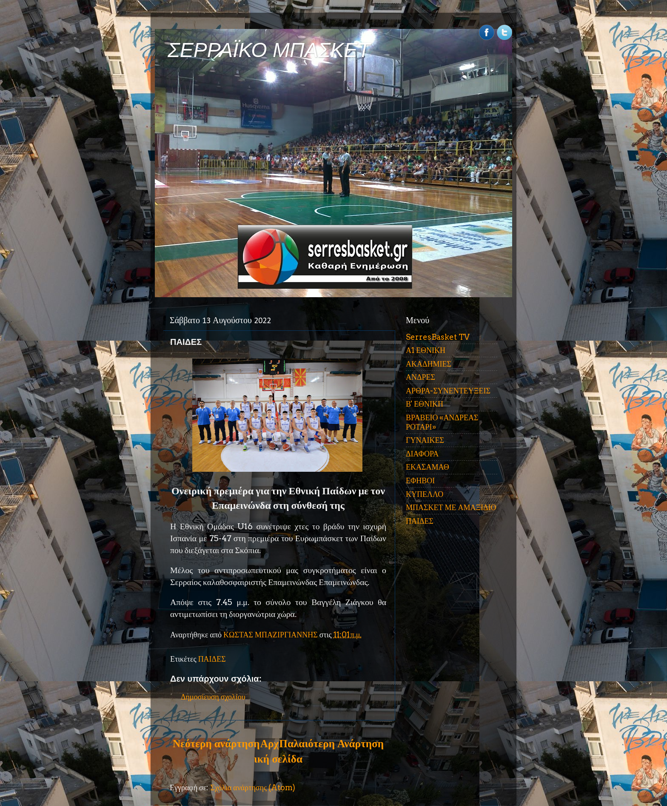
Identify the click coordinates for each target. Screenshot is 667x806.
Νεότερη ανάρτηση (216, 743)
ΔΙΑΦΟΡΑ (422, 453)
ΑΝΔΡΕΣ (420, 377)
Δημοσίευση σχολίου (213, 696)
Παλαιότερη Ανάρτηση (331, 743)
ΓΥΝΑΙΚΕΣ (425, 440)
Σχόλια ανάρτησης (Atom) (252, 787)
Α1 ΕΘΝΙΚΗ (425, 350)
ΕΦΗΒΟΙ (420, 480)
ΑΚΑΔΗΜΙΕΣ (428, 363)
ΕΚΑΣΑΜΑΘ (427, 466)
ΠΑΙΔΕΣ (212, 658)
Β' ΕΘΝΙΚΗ (424, 403)
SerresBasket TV (438, 337)
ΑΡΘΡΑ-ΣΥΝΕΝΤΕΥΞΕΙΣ (448, 390)
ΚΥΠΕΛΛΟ (424, 494)
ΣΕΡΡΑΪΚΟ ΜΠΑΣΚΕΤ (269, 50)
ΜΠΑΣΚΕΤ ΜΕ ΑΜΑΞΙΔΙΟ (451, 507)
